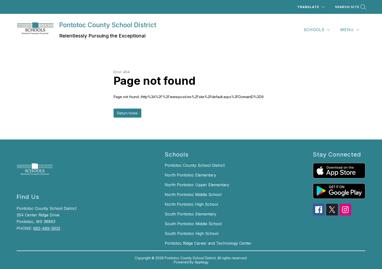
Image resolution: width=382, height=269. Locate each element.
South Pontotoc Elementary (190, 214)
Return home (127, 113)
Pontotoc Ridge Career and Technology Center (208, 243)
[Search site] (350, 7)
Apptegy (202, 262)
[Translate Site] (311, 7)
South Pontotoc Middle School (193, 223)
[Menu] (350, 30)
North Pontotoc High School (191, 204)
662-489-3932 (46, 228)
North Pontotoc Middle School (193, 194)
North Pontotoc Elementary (190, 175)
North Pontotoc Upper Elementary (197, 184)
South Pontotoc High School (191, 233)
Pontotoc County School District (195, 165)
